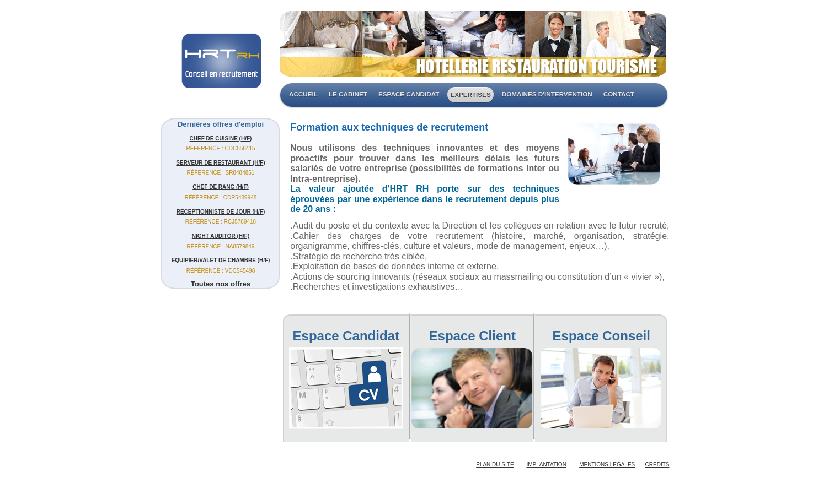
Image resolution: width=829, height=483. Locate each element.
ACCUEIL (303, 93)
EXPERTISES (470, 94)
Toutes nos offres (220, 284)
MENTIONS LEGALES (607, 465)
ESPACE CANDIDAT (408, 93)
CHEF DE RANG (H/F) (220, 187)
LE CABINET (348, 93)
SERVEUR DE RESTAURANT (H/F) (220, 163)
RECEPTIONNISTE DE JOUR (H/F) (221, 212)
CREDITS (657, 465)
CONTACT (618, 93)
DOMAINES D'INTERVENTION (547, 93)
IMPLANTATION (546, 465)
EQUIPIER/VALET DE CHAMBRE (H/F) (221, 260)
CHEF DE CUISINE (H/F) (221, 138)
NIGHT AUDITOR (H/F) (220, 236)
